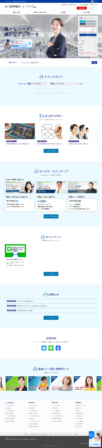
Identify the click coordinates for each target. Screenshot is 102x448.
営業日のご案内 (79, 426)
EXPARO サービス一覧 (80, 405)
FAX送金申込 (31, 418)
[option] (62, 383)
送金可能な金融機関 (10, 418)
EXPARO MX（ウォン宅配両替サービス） (70, 4)
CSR (51, 434)
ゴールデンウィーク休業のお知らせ (30, 62)
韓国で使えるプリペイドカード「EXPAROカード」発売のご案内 (32, 305)
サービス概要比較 (79, 421)
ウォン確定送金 (82, 32)
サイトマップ (57, 434)
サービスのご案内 (9, 405)
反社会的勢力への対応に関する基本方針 (38, 434)
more (94, 62)
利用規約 (76, 434)
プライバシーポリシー (67, 434)
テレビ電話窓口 (95, 444)
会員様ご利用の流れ (10, 413)
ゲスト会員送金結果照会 (84, 4)
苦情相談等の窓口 (79, 423)
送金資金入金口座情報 (10, 421)
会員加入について (79, 408)
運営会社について (93, 4)
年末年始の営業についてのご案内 (25, 310)
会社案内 (26, 434)
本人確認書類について (80, 413)
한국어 (95, 1)
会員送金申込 (8, 408)
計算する (88, 34)
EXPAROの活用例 (79, 418)
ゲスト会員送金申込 (10, 410)
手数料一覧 (78, 410)
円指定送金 (91, 32)
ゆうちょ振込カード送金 (34, 421)
